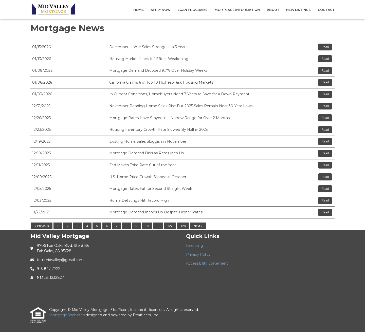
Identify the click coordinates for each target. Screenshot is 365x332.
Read (325, 47)
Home (138, 10)
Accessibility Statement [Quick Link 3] (207, 263)
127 (169, 226)
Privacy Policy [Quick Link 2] (198, 254)
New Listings (298, 10)
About (273, 10)
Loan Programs (193, 10)
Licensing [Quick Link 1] (194, 245)
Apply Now (161, 10)
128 (183, 226)
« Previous (41, 226)
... (158, 226)
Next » (198, 226)
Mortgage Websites (67, 315)
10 (147, 226)
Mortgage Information (237, 10)
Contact (326, 10)
